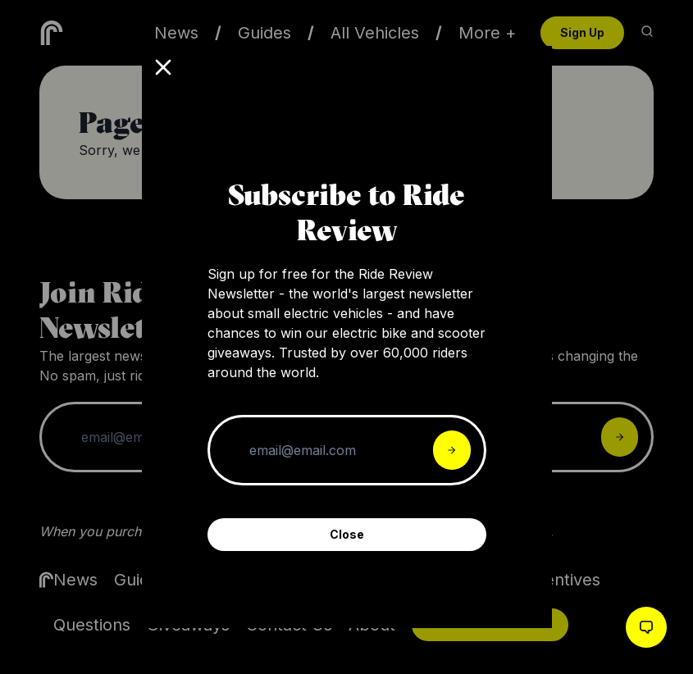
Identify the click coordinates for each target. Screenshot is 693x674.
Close (347, 534)
